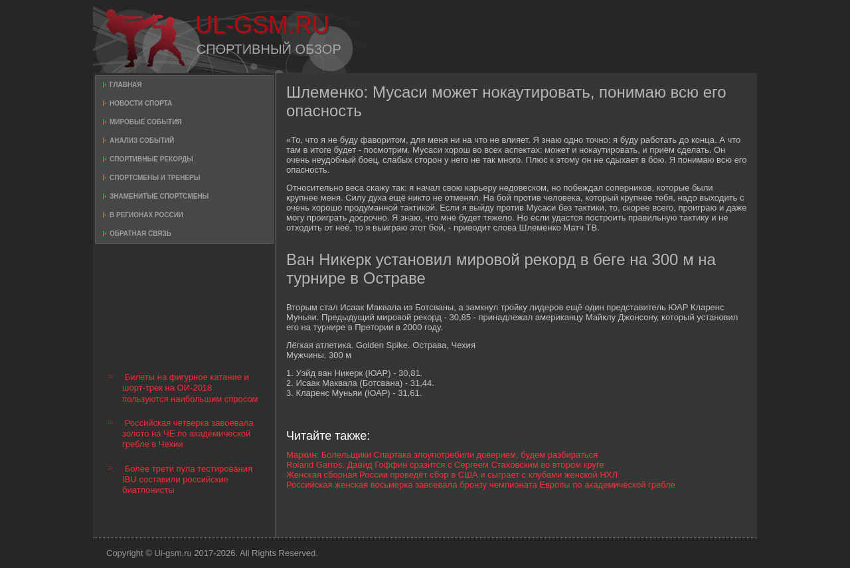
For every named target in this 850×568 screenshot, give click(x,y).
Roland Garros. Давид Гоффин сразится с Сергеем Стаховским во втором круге (445, 465)
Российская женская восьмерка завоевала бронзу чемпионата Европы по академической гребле (480, 485)
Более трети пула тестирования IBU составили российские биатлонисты (187, 480)
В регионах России (146, 215)
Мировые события (146, 122)
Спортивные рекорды (151, 159)
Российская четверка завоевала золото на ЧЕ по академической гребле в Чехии (188, 434)
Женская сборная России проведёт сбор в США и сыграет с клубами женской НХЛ (452, 475)
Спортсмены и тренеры (155, 177)
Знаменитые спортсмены (159, 196)
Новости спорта (141, 103)
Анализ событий (142, 140)
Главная (126, 84)
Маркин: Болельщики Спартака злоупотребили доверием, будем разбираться (442, 455)
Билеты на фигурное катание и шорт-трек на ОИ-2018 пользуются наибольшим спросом (190, 388)
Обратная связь (140, 233)
